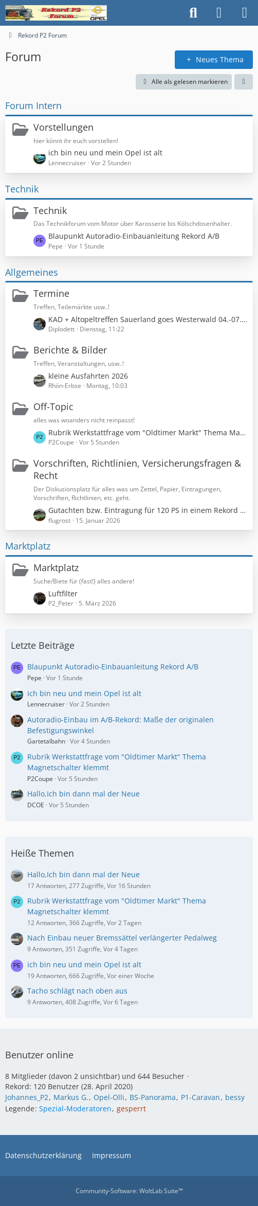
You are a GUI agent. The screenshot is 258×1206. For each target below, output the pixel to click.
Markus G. (70, 1097)
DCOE (35, 805)
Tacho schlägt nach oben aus (77, 991)
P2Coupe (40, 778)
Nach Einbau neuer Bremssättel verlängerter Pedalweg (122, 938)
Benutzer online (39, 1055)
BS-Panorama (153, 1097)
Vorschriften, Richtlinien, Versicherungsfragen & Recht (137, 469)
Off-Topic (53, 406)
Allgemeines (31, 272)
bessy (235, 1097)
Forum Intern (33, 105)
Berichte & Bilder (70, 350)
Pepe (34, 677)
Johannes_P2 (26, 1097)
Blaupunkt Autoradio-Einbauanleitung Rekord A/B (133, 236)
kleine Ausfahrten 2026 (88, 376)
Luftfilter (63, 593)
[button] (243, 82)
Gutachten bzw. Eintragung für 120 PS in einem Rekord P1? (148, 510)
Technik (22, 189)
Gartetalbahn (46, 741)
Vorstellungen (63, 127)
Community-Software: (129, 1190)
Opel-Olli (109, 1097)
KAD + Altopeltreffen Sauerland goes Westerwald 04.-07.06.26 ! (148, 319)
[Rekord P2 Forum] (56, 13)
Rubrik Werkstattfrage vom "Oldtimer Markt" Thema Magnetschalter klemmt (148, 432)
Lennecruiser (46, 704)
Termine (51, 293)
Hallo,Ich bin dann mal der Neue (83, 794)
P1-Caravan (200, 1097)
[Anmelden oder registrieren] (219, 13)
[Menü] (244, 13)
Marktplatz (27, 546)
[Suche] (193, 13)
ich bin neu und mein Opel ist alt (105, 152)
